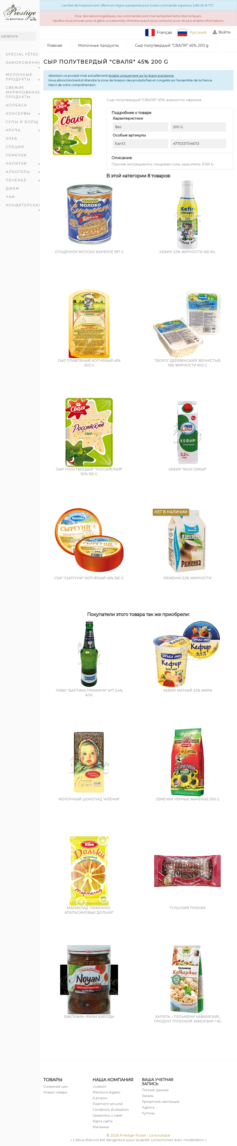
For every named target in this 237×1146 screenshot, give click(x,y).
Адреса (148, 1107)
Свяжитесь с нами (107, 1115)
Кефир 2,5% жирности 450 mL (187, 252)
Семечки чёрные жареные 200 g (187, 799)
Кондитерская (25, 206)
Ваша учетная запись (157, 1082)
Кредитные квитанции (160, 1102)
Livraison (99, 1086)
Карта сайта (102, 1121)
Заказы (147, 1096)
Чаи (10, 197)
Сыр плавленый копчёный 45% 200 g (89, 363)
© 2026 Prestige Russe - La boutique (138, 1135)
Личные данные (155, 1090)
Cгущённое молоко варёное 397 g (89, 252)
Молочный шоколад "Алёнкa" (89, 799)
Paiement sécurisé (108, 1104)
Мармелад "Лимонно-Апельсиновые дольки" (89, 910)
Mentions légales (106, 1092)
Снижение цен (55, 1086)
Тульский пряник (187, 908)
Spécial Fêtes (22, 54)
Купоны (148, 1113)
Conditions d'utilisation (111, 1110)
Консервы (25, 114)
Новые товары (55, 1092)
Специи (15, 147)
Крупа (25, 130)
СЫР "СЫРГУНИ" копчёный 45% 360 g (89, 578)
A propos (100, 1098)
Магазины (101, 1127)
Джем (12, 188)
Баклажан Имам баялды (89, 1017)
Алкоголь (25, 172)
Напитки (25, 164)
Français (158, 32)
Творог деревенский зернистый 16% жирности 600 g (187, 363)
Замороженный (25, 64)
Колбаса (16, 105)
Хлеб (11, 138)
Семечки (16, 155)
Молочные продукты (25, 78)
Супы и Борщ (22, 122)
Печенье (25, 180)
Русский (192, 32)
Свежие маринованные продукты (25, 92)
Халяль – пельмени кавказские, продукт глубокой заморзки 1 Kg (187, 1019)
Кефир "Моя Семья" (187, 469)
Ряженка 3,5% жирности (187, 578)
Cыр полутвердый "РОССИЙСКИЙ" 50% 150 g (89, 471)
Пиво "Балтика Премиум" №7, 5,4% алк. (89, 692)
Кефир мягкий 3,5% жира (187, 690)
